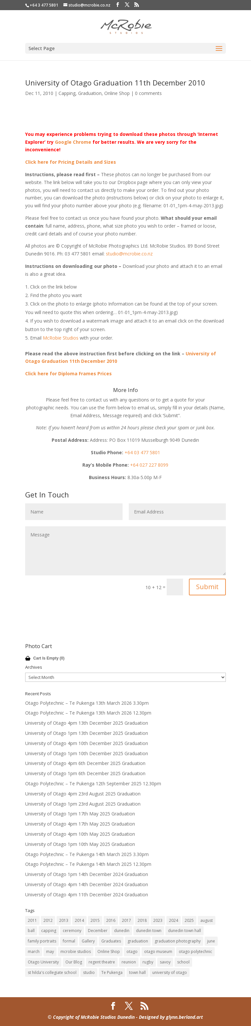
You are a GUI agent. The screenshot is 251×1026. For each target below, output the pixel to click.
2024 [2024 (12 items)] (173, 920)
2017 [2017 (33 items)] (126, 920)
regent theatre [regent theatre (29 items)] (102, 962)
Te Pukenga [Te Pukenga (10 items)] (112, 972)
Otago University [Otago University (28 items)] (43, 962)
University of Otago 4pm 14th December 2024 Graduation (86, 884)
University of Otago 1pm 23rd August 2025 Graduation (83, 804)
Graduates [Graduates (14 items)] (111, 941)
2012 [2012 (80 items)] (48, 920)
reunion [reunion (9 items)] (129, 962)
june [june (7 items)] (211, 941)
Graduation (90, 93)
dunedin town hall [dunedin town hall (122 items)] (184, 930)
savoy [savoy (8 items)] (165, 962)
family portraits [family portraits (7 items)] (42, 941)
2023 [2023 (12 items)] (157, 920)
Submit (207, 586)
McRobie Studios (60, 338)
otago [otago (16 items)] (132, 951)
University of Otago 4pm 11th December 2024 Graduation (86, 894)
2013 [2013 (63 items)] (63, 920)
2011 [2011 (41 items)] (32, 920)
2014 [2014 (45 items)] (79, 920)
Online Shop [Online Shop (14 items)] (108, 951)
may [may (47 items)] (50, 951)
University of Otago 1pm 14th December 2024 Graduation (86, 874)
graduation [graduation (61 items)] (137, 941)
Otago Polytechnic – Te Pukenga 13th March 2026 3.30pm (87, 703)
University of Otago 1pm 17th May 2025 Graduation (80, 814)
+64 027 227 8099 (149, 465)
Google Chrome (73, 142)
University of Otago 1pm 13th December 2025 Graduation (86, 733)
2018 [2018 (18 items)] (142, 920)
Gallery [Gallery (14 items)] (88, 941)
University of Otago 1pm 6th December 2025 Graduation (85, 773)
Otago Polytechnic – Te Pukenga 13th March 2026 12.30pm (88, 713)
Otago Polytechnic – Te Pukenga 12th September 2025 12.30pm (93, 783)
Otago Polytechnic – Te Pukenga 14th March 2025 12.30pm (88, 864)
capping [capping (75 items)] (48, 930)
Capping (67, 93)
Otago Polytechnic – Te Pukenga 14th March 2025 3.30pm (87, 854)
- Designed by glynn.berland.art (169, 1017)
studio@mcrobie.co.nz (129, 254)
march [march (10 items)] (34, 951)
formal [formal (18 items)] (69, 941)
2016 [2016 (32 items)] (110, 920)
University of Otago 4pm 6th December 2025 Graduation (85, 763)
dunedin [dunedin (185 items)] (121, 930)
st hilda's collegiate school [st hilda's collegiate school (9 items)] (52, 972)
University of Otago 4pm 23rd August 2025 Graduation (83, 794)
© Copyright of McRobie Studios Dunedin (91, 1017)
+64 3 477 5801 (44, 5)
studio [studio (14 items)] (89, 972)
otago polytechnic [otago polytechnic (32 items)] (195, 951)
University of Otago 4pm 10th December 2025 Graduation (86, 743)
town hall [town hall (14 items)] (137, 972)
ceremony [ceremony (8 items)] (72, 930)
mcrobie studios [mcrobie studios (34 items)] (75, 951)
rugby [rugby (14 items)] (147, 962)
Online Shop (117, 93)
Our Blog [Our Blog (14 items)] (73, 962)
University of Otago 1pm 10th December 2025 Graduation (86, 753)
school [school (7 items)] (183, 962)
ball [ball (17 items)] (31, 930)
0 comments (148, 93)
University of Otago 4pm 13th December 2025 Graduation (86, 723)
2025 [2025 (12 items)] (189, 920)
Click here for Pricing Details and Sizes (70, 162)
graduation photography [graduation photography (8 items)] (178, 941)
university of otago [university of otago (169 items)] (169, 972)
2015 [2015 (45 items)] (95, 920)
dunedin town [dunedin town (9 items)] (148, 930)
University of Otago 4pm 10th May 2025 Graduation (80, 834)
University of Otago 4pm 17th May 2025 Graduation (80, 824)
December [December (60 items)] (98, 930)
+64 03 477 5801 (142, 452)
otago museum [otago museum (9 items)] (158, 951)
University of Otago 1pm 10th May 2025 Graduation (80, 844)
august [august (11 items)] (206, 920)
